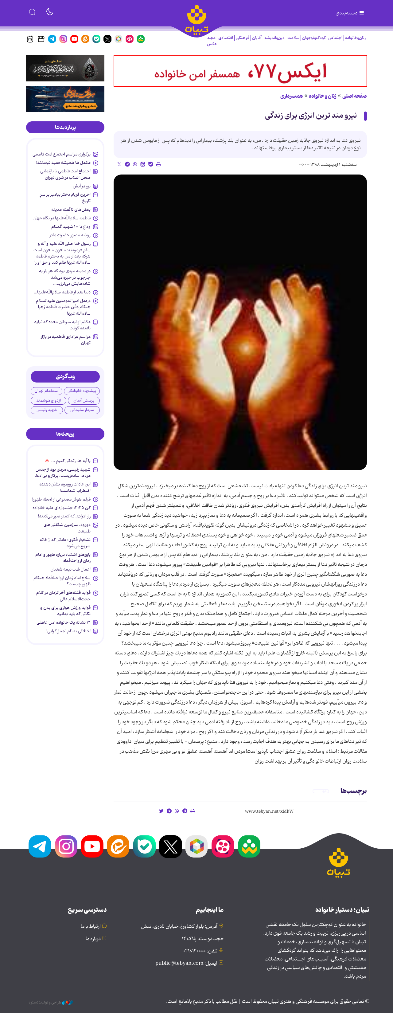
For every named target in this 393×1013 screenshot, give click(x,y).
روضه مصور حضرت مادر (70, 235)
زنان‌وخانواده (355, 38)
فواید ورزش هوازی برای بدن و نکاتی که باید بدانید (65, 610)
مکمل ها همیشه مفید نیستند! (63, 162)
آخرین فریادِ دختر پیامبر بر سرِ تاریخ (65, 197)
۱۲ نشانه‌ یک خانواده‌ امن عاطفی (64, 622)
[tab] (65, 127)
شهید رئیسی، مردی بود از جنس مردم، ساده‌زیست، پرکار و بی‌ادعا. (63, 472)
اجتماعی (335, 38)
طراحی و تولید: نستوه (51, 1002)
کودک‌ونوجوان (313, 38)
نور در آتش (82, 186)
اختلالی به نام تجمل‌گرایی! (68, 631)
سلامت (293, 38)
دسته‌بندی (350, 13)
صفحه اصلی (354, 96)
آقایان (257, 38)
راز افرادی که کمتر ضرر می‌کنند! (64, 516)
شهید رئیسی (47, 410)
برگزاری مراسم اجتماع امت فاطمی (62, 154)
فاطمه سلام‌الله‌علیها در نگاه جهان (62, 218)
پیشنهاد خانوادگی (82, 391)
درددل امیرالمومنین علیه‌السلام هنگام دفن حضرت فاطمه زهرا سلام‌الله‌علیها (63, 307)
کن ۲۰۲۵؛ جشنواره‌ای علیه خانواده (62, 508)
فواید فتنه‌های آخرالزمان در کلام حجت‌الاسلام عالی (63, 595)
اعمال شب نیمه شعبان (70, 569)
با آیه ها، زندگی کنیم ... (71, 460)
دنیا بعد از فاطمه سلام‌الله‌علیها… (62, 292)
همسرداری (291, 96)
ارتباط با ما (91, 927)
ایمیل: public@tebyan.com (186, 964)
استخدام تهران (46, 391)
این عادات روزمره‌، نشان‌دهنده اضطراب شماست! (65, 487)
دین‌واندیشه (274, 38)
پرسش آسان (83, 400)
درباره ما (93, 939)
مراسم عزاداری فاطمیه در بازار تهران (66, 339)
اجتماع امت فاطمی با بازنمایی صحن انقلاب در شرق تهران (65, 174)
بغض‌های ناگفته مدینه (71, 209)
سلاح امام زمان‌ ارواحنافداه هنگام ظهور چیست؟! (62, 581)
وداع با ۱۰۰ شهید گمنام (71, 226)
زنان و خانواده (323, 96)
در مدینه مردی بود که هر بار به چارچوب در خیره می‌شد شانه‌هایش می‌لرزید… (65, 277)
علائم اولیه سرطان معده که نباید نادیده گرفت (62, 325)
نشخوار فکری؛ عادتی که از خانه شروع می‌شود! (65, 542)
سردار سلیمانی (82, 410)
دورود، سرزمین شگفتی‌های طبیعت (67, 527)
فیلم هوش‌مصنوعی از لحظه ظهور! (61, 499)
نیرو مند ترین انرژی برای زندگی (311, 116)
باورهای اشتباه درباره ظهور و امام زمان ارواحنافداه (63, 557)
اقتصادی (225, 38)
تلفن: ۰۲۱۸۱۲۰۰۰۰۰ (200, 951)
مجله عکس (212, 41)
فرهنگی (242, 38)
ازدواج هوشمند (48, 400)
